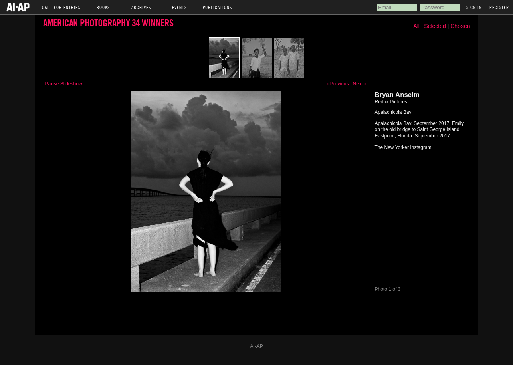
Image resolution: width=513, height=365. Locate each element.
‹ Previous (338, 84)
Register (499, 7)
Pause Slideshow (63, 84)
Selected (435, 26)
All (416, 26)
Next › (359, 84)
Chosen (460, 26)
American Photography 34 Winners (108, 22)
